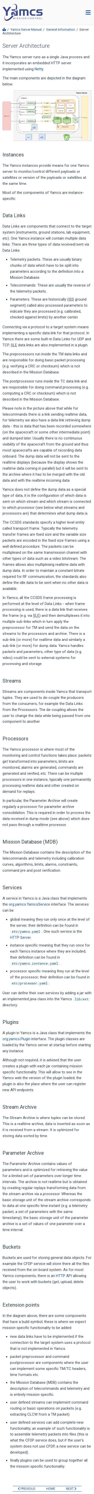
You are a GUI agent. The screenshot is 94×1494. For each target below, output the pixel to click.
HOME (50, 1488)
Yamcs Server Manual (26, 29)
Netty (39, 69)
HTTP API (64, 1276)
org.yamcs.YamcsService (29, 904)
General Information (60, 29)
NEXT (71, 1488)
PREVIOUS (26, 1488)
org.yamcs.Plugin (16, 1039)
